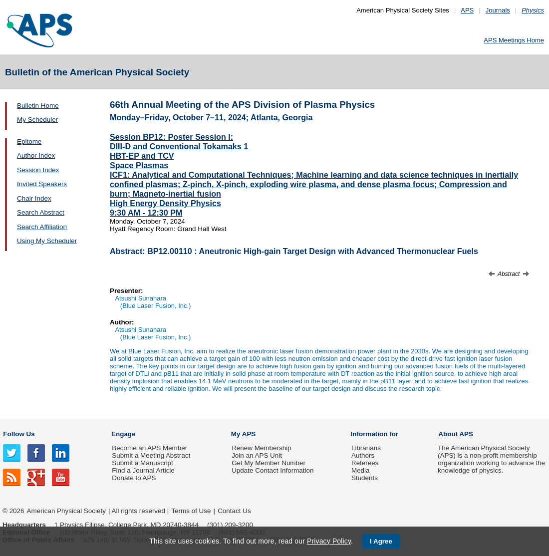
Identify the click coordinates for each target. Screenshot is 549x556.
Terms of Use (191, 511)
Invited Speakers (42, 184)
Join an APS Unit (257, 455)
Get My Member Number (268, 463)
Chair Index (34, 198)
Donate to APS (134, 478)
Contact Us (234, 511)
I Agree (381, 541)
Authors (362, 455)
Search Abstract (40, 212)
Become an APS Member (149, 448)
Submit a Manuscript (142, 463)
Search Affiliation (42, 227)
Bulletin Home (38, 105)
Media (360, 470)
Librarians (366, 448)
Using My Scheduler (47, 241)
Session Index (38, 170)
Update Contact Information (272, 470)
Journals (498, 10)
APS (467, 10)
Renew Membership (261, 448)
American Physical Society (66, 511)
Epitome (29, 141)
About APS (455, 434)
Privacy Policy (329, 541)
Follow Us (18, 434)
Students (364, 478)
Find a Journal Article (143, 470)
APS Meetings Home (514, 40)
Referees (365, 463)
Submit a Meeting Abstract (151, 455)
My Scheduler (37, 119)
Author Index (36, 155)
